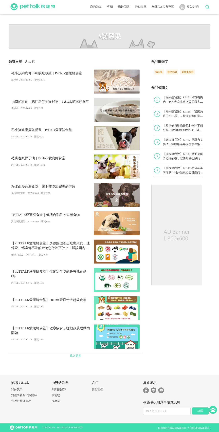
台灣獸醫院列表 (21, 401)
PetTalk (15, 136)
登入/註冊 (189, 7)
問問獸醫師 (58, 389)
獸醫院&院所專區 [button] (163, 6)
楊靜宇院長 (17, 254)
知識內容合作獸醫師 (24, 395)
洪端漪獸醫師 (18, 193)
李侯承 (14, 80)
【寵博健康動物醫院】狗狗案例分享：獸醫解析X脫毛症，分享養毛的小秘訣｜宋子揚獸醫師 (183, 128)
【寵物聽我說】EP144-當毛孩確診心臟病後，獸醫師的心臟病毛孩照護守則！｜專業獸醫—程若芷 (183, 156)
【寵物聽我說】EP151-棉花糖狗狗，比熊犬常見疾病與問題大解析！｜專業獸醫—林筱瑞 (183, 100)
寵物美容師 (187, 72)
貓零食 (158, 72)
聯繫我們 (97, 389)
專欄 (110, 6)
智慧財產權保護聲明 (198, 428)
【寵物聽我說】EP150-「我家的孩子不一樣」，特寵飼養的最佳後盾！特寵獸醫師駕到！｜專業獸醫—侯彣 (183, 114)
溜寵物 (55, 395)
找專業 (55, 401)
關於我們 (17, 389)
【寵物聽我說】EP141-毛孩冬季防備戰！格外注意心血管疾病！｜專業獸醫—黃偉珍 (183, 170)
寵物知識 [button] (96, 6)
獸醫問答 (124, 6)
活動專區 (140, 6)
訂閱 (200, 410)
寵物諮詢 (172, 72)
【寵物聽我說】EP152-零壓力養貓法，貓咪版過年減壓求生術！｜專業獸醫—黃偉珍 (183, 142)
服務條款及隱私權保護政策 (172, 428)
